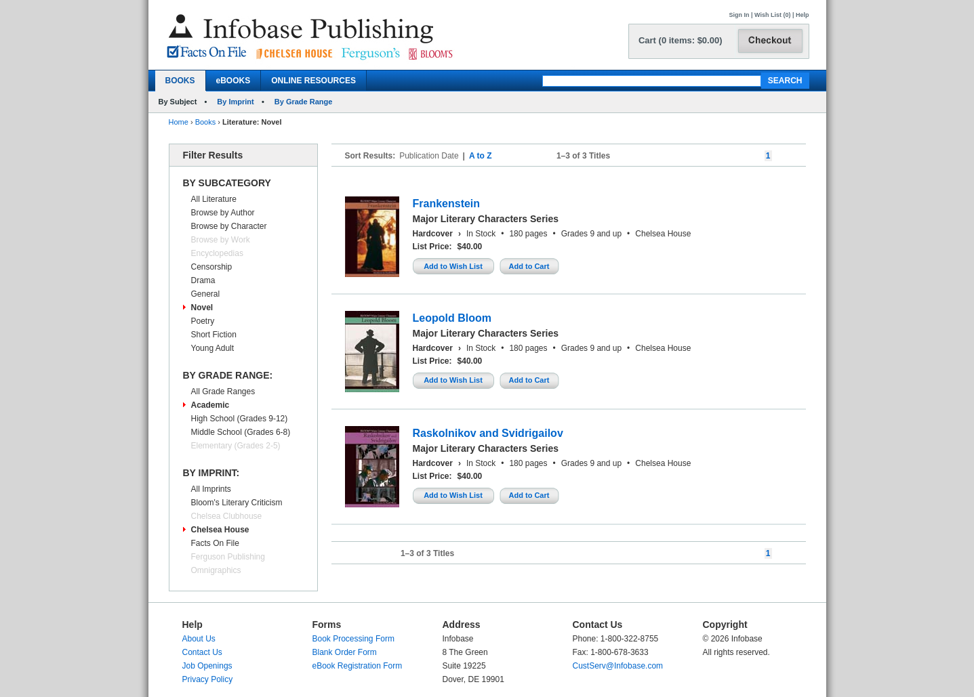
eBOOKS (233, 80)
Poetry (203, 321)
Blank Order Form (344, 652)
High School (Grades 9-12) (239, 418)
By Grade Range (304, 102)
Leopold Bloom (452, 318)
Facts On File (215, 543)
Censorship (211, 267)
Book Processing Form (353, 638)
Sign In (739, 15)
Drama (203, 280)
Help (802, 15)
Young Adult (213, 348)
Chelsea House (220, 529)
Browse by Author (223, 212)
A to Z (480, 156)
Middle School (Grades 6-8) (241, 432)
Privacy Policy (207, 679)
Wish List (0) (772, 15)
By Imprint (235, 102)
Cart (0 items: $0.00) (680, 40)
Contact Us (202, 652)
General (205, 294)
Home (178, 122)
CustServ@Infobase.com (618, 666)
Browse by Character (229, 226)
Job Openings (207, 666)
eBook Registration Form (357, 666)
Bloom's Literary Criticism (237, 502)
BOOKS (180, 80)
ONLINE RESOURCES (313, 80)
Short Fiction (214, 334)
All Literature (214, 199)
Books (205, 122)
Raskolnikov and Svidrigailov (488, 433)
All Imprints (211, 489)
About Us (199, 638)
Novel (202, 307)
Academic (210, 405)
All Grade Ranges (223, 391)
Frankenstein (447, 203)
